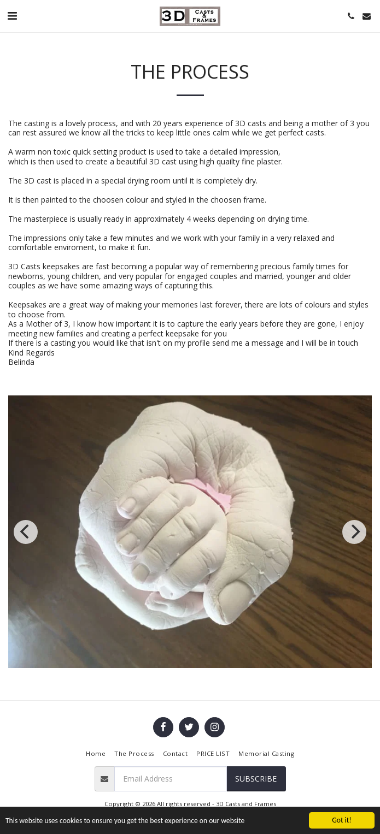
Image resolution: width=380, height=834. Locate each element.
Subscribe (256, 778)
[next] (354, 532)
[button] (12, 15)
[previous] (26, 532)
